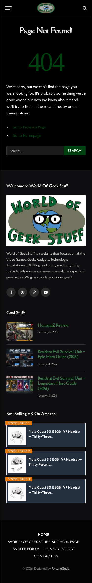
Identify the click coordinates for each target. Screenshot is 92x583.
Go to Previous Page (29, 127)
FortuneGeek (60, 568)
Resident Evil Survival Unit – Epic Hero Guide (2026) (61, 354)
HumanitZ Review (53, 325)
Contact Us (46, 556)
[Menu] (8, 7)
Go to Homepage (27, 135)
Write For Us (26, 549)
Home (43, 535)
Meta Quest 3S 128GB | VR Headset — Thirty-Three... (54, 434)
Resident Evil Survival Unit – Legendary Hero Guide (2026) (61, 383)
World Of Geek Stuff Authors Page (43, 542)
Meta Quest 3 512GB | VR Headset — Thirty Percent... (55, 462)
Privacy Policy (59, 549)
